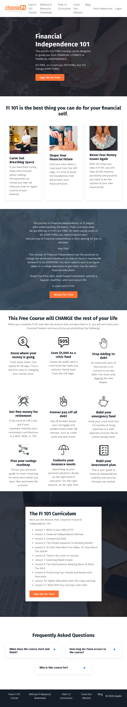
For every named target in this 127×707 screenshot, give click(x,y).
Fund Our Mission (78, 8)
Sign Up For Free (44, 598)
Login (118, 8)
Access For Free (63, 294)
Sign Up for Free (50, 77)
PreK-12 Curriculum (64, 6)
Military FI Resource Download (46, 8)
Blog (87, 4)
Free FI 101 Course (32, 8)
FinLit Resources (102, 8)
